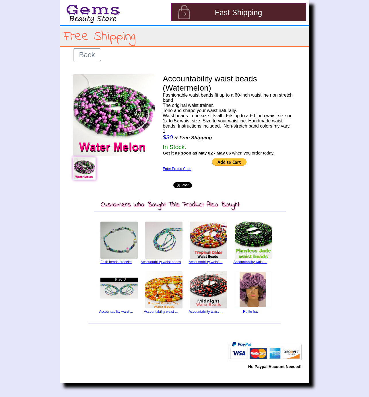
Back (87, 55)
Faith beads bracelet (116, 262)
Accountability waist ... (205, 262)
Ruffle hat (250, 312)
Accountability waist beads (161, 262)
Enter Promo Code (177, 169)
